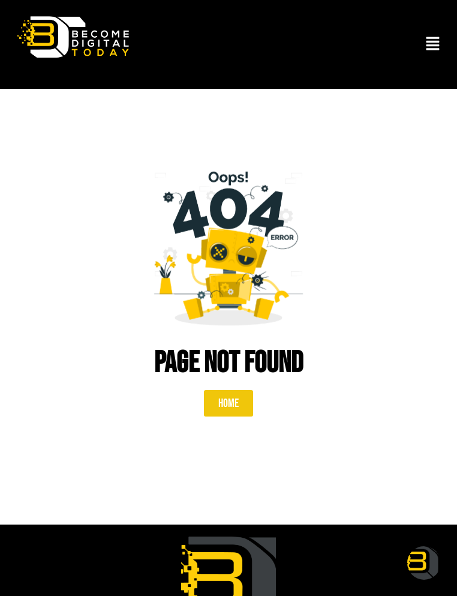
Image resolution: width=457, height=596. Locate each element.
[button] (433, 44)
